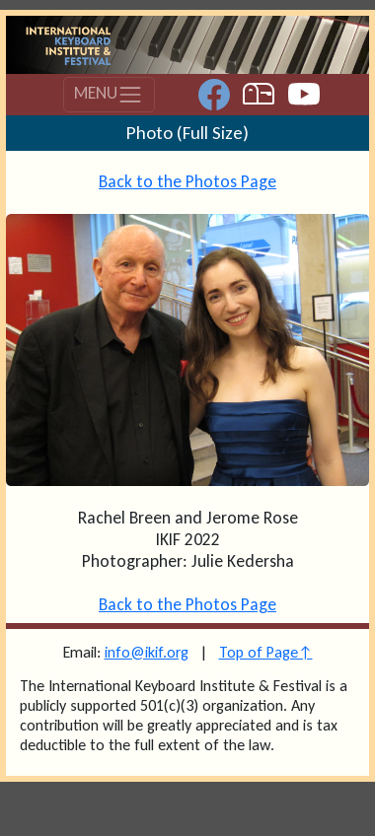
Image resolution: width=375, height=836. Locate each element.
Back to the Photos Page (187, 181)
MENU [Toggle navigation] (108, 94)
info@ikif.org (146, 652)
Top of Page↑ (266, 652)
